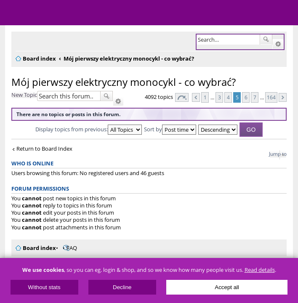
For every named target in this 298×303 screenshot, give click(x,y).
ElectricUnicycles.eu (61, 13)
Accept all (227, 287)
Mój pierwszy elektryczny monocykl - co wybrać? (123, 82)
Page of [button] (182, 97)
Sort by (170, 129)
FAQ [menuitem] (72, 248)
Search (266, 40)
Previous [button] (196, 97)
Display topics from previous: (88, 129)
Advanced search (278, 44)
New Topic (24, 94)
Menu (12, 12)
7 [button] (254, 97)
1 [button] (205, 97)
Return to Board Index (44, 148)
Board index (39, 248)
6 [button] (246, 97)
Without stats (44, 287)
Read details (260, 270)
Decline (122, 287)
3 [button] (219, 97)
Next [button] (283, 97)
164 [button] (271, 97)
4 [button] (228, 97)
